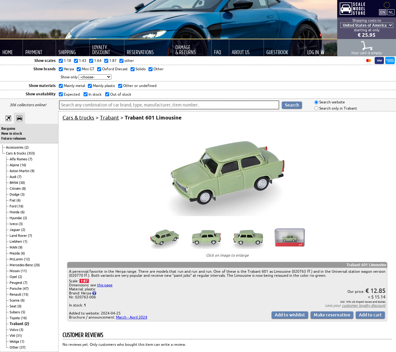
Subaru (15, 312)
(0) (19, 306)
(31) (19, 335)
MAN (14, 247)
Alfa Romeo (19, 159)
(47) (26, 288)
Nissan (15, 271)
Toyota (15, 318)
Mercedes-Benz (22, 265)
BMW (14, 183)
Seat (13, 306)
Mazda (15, 253)
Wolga (15, 341)
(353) (31, 153)
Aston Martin (20, 171)
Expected (71, 94)
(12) (27, 259)
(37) (22, 347)
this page (105, 285)
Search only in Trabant (337, 108)
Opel (14, 277)
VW (13, 335)
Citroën (16, 188)
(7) (30, 159)
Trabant (17, 324)
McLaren (17, 259)
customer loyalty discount (363, 305)
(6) (18, 200)
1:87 (84, 281)
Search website (331, 102)
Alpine (15, 165)
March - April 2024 (131, 317)
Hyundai (16, 218)
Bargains (8, 128)
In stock (94, 94)
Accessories (15, 147)
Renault (16, 294)
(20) (37, 265)
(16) (23, 165)
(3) (22, 194)
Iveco (14, 224)
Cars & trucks (16, 153)
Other (14, 347)
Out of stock (120, 94)
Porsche (16, 288)
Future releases (13, 138)
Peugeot (16, 283)
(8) (24, 188)
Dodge (15, 194)
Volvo (14, 330)
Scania (15, 300)
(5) (23, 312)
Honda (15, 212)
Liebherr (16, 241)
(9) (32, 171)
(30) (22, 183)
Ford (13, 206)
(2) (26, 147)
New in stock (11, 133)
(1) (25, 241)
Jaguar (15, 230)
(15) (25, 294)
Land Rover (19, 235)
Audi (13, 177)
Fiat (13, 200)
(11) (24, 271)
